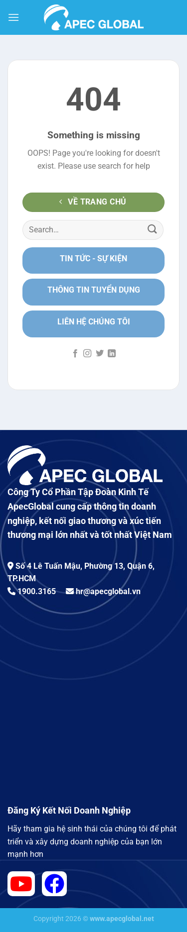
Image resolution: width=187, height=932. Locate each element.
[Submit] (153, 229)
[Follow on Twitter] (100, 353)
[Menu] (13, 17)
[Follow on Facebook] (75, 353)
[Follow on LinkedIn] (112, 353)
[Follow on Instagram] (87, 353)
